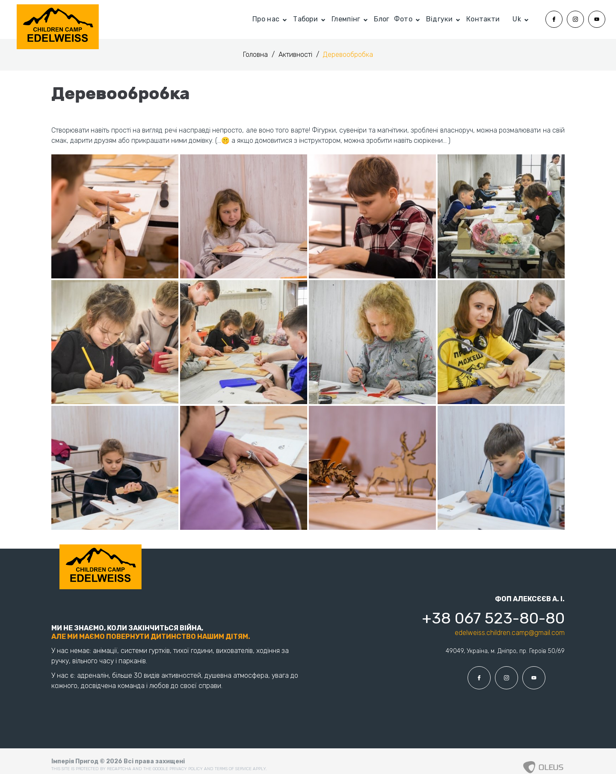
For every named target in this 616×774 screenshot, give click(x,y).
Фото (403, 19)
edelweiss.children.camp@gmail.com (510, 633)
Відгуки (439, 19)
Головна (256, 54)
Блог (381, 19)
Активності (296, 54)
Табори (305, 19)
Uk (516, 19)
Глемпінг (346, 19)
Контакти (483, 19)
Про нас (265, 19)
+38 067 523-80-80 (493, 618)
